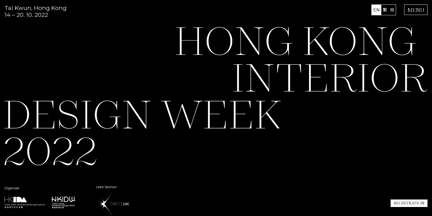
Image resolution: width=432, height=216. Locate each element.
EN (376, 10)
